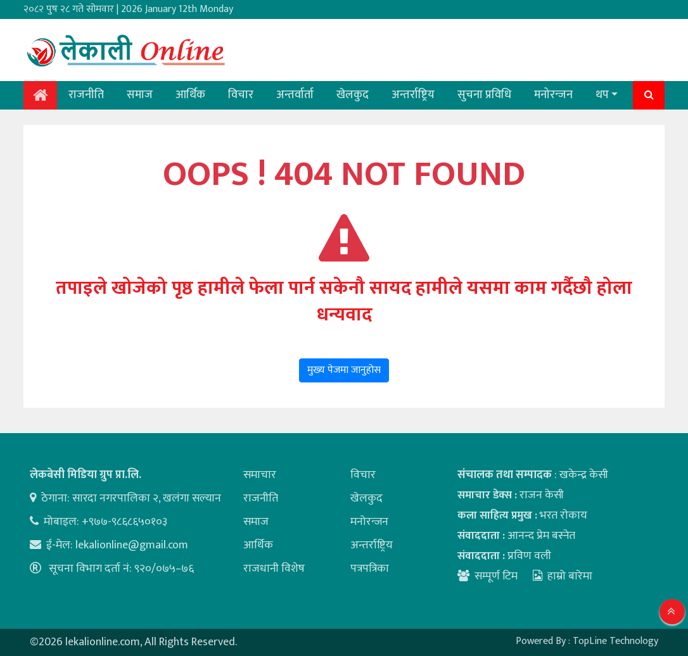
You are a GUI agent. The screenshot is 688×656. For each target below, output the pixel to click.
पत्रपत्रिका (369, 568)
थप (602, 94)
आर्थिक (190, 94)
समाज (140, 94)
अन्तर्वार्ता (295, 94)
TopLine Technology (615, 641)
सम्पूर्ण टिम (496, 576)
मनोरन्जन (553, 94)
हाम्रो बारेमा (562, 576)
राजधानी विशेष (274, 568)
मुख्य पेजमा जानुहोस (344, 370)
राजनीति (86, 94)
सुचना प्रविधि (484, 94)
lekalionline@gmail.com (131, 545)
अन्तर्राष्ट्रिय (413, 94)
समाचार (259, 474)
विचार (240, 94)
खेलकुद (352, 94)
